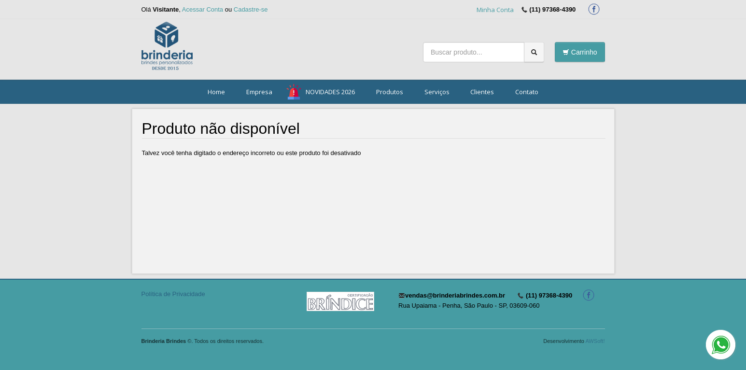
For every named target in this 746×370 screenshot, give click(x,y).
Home (216, 91)
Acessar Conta (202, 9)
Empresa (259, 91)
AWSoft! (595, 341)
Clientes (482, 91)
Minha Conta (495, 9)
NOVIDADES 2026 (330, 91)
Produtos (389, 91)
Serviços (437, 91)
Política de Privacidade (173, 294)
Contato (526, 91)
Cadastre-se (251, 9)
